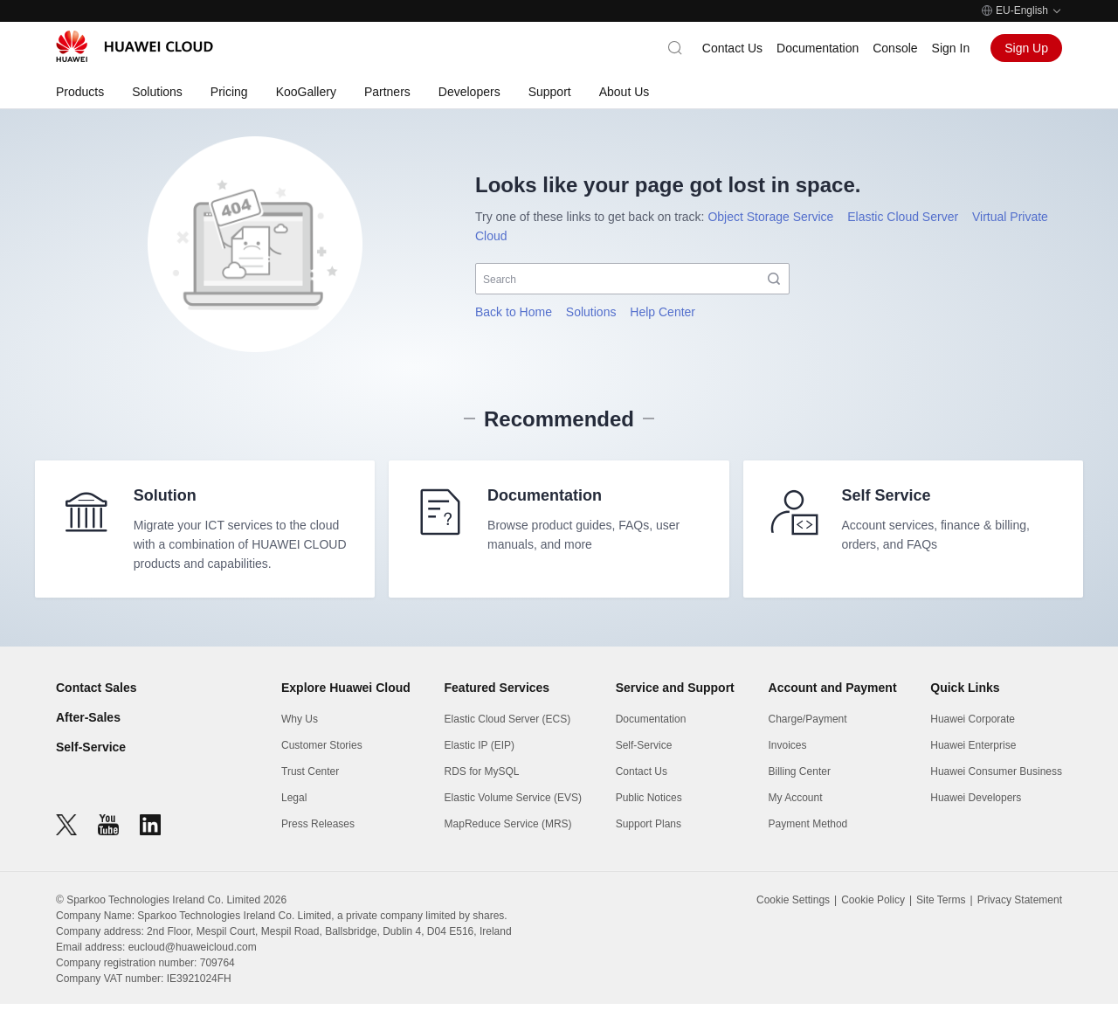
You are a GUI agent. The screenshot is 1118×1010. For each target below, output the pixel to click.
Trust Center (310, 777)
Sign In (951, 48)
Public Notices (649, 804)
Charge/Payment (808, 725)
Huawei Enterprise (973, 751)
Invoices (788, 751)
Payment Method (808, 830)
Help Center (662, 312)
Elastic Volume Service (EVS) (513, 804)
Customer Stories (321, 751)
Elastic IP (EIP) (479, 751)
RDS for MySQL (482, 777)
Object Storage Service (770, 217)
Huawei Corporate (972, 725)
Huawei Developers (975, 804)
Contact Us (732, 48)
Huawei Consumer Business (996, 777)
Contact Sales (96, 694)
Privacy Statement (1019, 906)
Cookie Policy (873, 906)
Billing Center (800, 777)
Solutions (591, 312)
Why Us (299, 725)
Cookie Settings (793, 906)
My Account (796, 804)
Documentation (817, 48)
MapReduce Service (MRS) (508, 830)
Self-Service (91, 753)
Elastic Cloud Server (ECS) (508, 725)
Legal (294, 804)
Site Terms (940, 906)
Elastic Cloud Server (902, 217)
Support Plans (648, 830)
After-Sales (88, 723)
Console (895, 48)
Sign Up (1026, 48)
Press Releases (318, 830)
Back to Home (513, 312)
